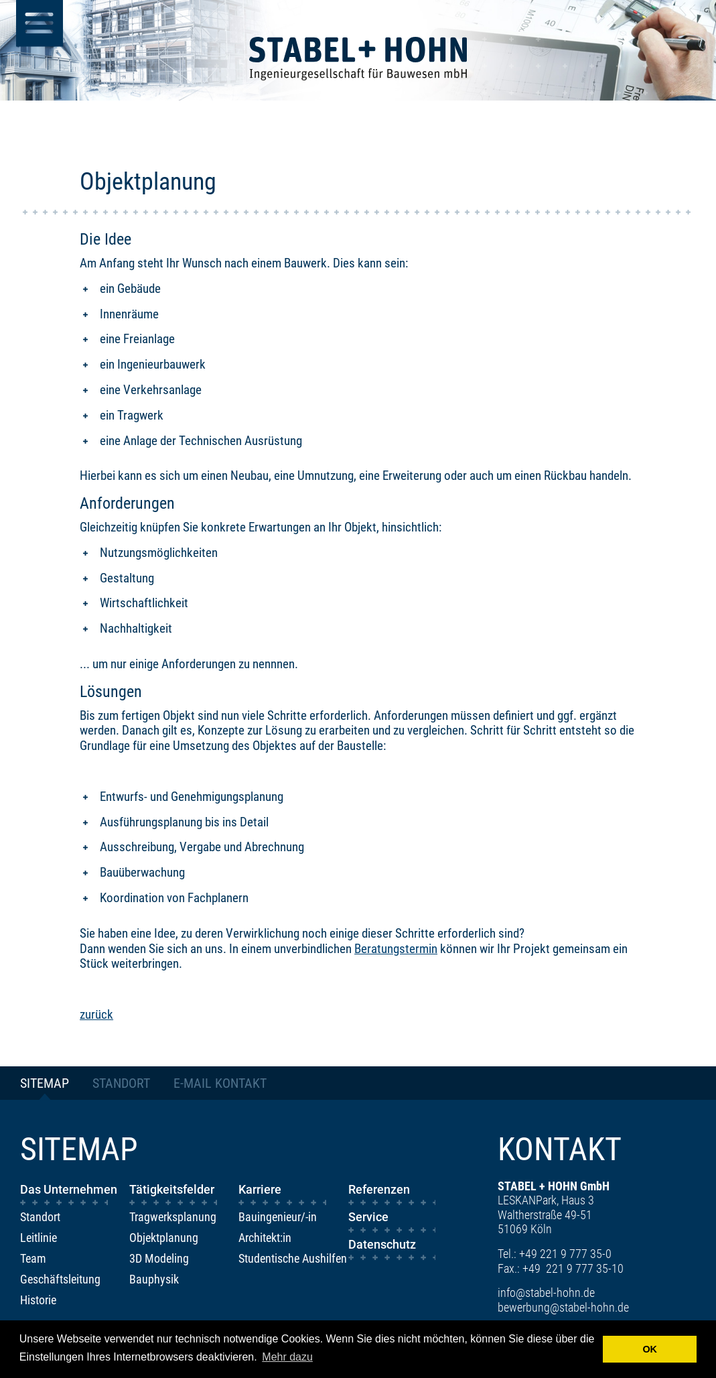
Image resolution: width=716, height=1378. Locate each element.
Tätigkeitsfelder (171, 1189)
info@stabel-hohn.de (546, 1293)
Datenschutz (382, 1244)
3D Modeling (159, 1258)
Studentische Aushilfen (292, 1258)
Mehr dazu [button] (287, 1357)
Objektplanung (163, 1238)
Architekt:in (264, 1238)
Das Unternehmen (68, 1189)
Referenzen (379, 1189)
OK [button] (649, 1349)
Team (33, 1258)
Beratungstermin (395, 948)
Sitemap (44, 1083)
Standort (121, 1083)
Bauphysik (154, 1279)
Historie (38, 1300)
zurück (96, 1014)
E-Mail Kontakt (220, 1083)
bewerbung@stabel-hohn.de (563, 1307)
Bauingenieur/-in (277, 1217)
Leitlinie (38, 1238)
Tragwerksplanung (172, 1217)
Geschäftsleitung (60, 1279)
